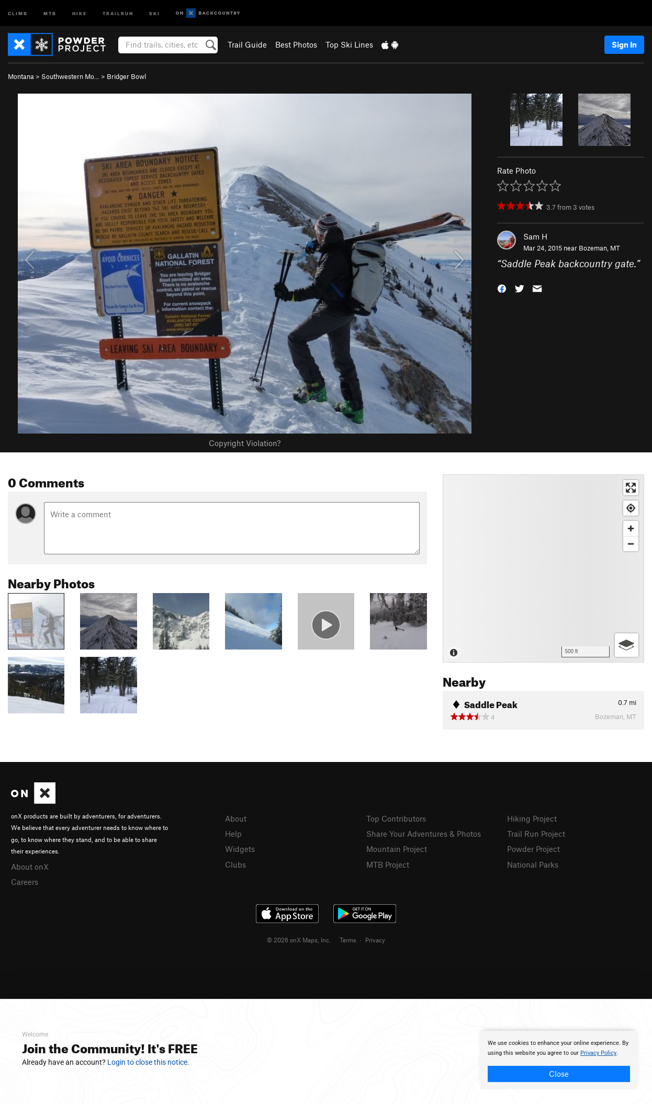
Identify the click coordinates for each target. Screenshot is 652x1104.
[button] (502, 288)
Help (233, 833)
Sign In (624, 44)
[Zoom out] (630, 543)
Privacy (375, 939)
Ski (154, 12)
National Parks (532, 864)
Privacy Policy (598, 1053)
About (235, 818)
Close (559, 1073)
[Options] (626, 645)
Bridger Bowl (126, 76)
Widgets (240, 848)
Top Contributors (396, 818)
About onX (30, 866)
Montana (21, 76)
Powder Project (533, 848)
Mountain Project (396, 848)
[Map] (543, 568)
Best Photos (296, 44)
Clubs (235, 864)
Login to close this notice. (148, 1062)
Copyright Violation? (244, 443)
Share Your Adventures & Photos (423, 833)
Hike (79, 12)
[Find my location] (630, 508)
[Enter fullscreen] (630, 487)
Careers (24, 881)
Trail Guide (247, 44)
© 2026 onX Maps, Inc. (299, 939)
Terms (348, 939)
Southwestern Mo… (70, 76)
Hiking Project (532, 818)
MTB (50, 12)
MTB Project (387, 864)
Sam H (535, 236)
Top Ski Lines (349, 44)
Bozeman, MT (599, 248)
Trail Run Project (536, 833)
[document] (559, 1060)
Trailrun (118, 12)
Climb (18, 12)
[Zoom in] (630, 528)
